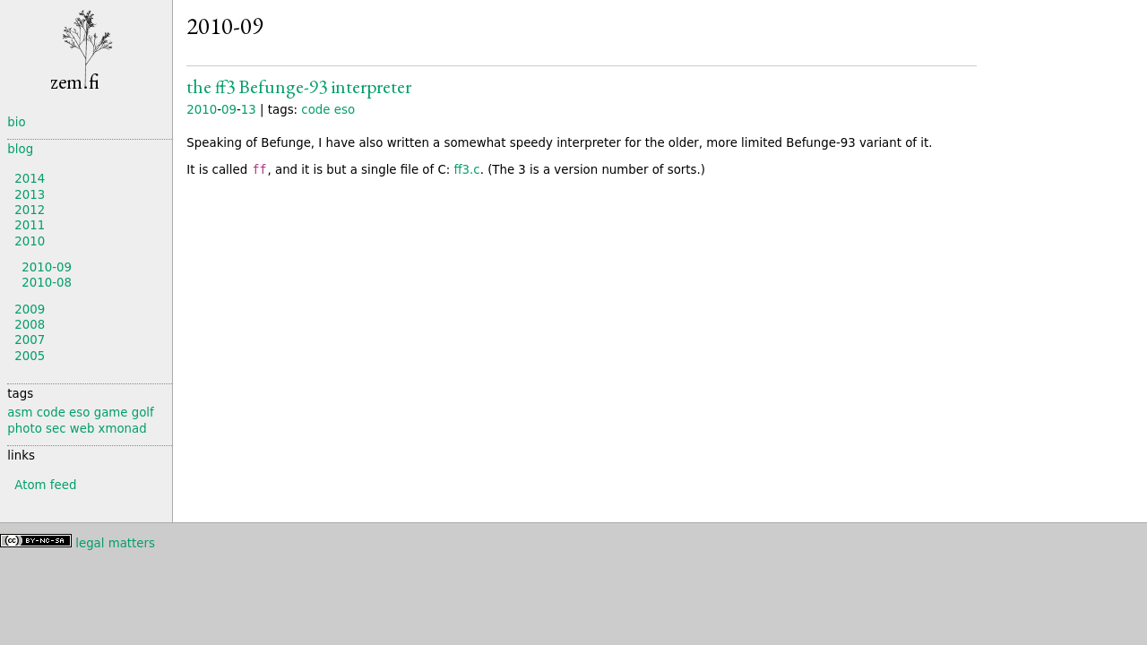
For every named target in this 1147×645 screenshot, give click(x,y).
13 (248, 109)
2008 (29, 324)
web (82, 428)
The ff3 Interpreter (298, 86)
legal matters (115, 543)
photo (24, 428)
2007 (29, 340)
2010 (201, 109)
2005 (29, 356)
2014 (29, 178)
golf (143, 412)
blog (20, 149)
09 (229, 109)
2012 (29, 210)
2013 (29, 195)
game (111, 412)
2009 (29, 309)
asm (19, 412)
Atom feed (45, 485)
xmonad (123, 428)
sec (55, 428)
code (315, 109)
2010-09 (47, 267)
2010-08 (47, 282)
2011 (29, 225)
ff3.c (466, 169)
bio (16, 122)
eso (344, 109)
